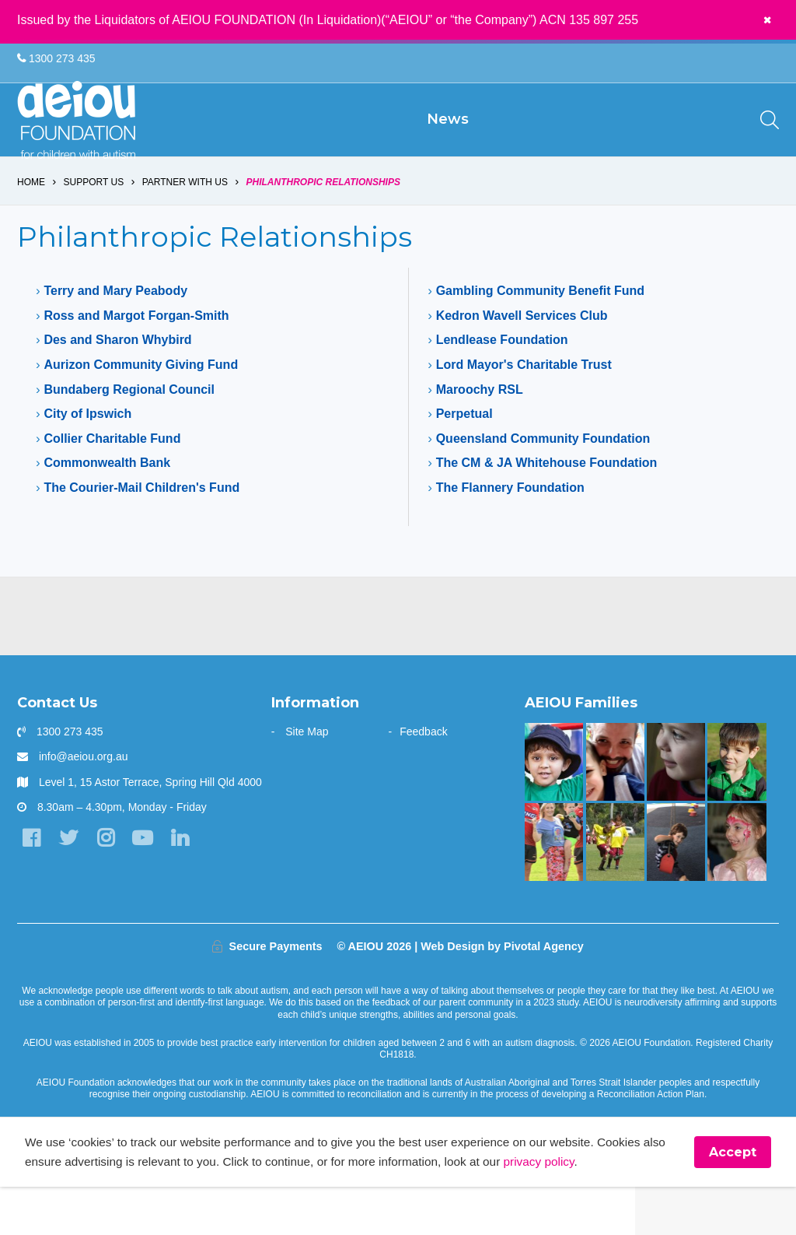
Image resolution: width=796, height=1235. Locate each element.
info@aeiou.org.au (83, 803)
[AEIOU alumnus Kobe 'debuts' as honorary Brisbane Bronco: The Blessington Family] (736, 808)
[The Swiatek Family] (615, 889)
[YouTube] (149, 885)
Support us (94, 227)
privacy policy (586, 1209)
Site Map (306, 778)
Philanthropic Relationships (324, 227)
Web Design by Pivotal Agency (502, 992)
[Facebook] (32, 885)
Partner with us (185, 227)
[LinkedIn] (188, 885)
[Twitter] (71, 885)
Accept (732, 1199)
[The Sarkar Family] (554, 808)
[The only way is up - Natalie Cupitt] (676, 808)
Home (31, 227)
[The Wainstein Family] (736, 889)
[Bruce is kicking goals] (554, 889)
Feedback (423, 778)
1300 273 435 (56, 59)
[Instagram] (110, 885)
